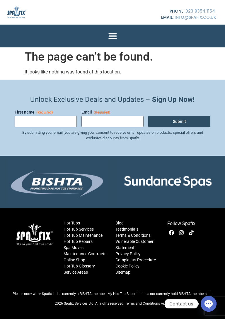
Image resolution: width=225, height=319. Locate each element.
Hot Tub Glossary (79, 266)
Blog (119, 223)
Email (95, 112)
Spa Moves (73, 247)
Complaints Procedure (135, 260)
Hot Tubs (72, 223)
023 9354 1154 (200, 11)
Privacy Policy (128, 253)
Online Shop (74, 260)
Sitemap (122, 272)
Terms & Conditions (133, 235)
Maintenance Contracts (85, 253)
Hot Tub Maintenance (83, 235)
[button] (113, 36)
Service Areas (76, 272)
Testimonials (126, 229)
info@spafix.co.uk (195, 17)
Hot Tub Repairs (78, 241)
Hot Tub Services (79, 229)
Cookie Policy (127, 266)
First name (34, 112)
